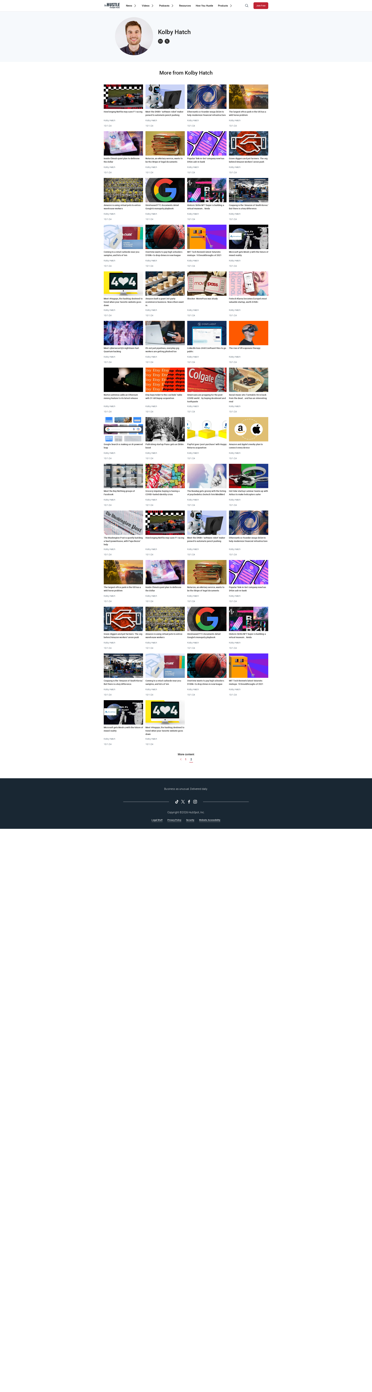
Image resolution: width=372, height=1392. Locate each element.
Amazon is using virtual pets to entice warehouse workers (122, 207)
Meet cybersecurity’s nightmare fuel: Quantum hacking (122, 350)
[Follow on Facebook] (189, 802)
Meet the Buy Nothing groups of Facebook (119, 493)
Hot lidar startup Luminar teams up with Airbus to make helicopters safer (248, 493)
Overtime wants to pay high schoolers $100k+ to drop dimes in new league (163, 253)
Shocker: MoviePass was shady (202, 298)
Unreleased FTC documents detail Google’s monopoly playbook (162, 207)
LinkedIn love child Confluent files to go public (206, 350)
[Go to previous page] (181, 759)
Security (190, 819)
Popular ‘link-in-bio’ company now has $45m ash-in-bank (205, 160)
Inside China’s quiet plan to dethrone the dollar (122, 160)
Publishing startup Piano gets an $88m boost (164, 446)
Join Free (261, 5)
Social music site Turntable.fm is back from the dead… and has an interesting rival (248, 398)
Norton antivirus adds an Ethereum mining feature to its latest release (121, 396)
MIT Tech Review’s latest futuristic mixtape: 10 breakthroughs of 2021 (204, 253)
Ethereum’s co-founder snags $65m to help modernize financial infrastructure (206, 113)
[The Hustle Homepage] (112, 5)
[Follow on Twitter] (183, 802)
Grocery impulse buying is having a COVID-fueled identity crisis (162, 493)
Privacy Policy (174, 819)
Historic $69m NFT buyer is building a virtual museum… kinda (205, 207)
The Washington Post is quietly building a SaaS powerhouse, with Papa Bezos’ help (123, 541)
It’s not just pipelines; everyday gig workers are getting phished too (162, 350)
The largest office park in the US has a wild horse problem (247, 113)
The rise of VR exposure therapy (244, 348)
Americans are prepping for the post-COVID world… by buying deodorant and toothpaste (206, 398)
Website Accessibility (209, 819)
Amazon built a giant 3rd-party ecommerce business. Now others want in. (164, 302)
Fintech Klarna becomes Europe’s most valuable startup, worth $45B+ (248, 300)
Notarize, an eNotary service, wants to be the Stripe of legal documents (164, 160)
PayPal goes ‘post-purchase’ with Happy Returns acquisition (207, 446)
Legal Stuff (157, 819)
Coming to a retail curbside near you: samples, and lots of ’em (122, 253)
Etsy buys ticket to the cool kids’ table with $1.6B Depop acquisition (163, 396)
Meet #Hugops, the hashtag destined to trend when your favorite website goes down (123, 302)
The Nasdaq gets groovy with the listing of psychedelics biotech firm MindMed (206, 493)
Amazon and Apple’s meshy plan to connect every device (246, 446)
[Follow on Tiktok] (177, 802)
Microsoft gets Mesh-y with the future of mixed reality (248, 253)
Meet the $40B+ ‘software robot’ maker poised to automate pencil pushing (164, 113)
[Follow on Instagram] (195, 802)
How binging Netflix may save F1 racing (123, 111)
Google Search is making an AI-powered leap (123, 446)
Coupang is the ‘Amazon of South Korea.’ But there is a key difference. (248, 207)
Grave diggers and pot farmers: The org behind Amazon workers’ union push (248, 160)
